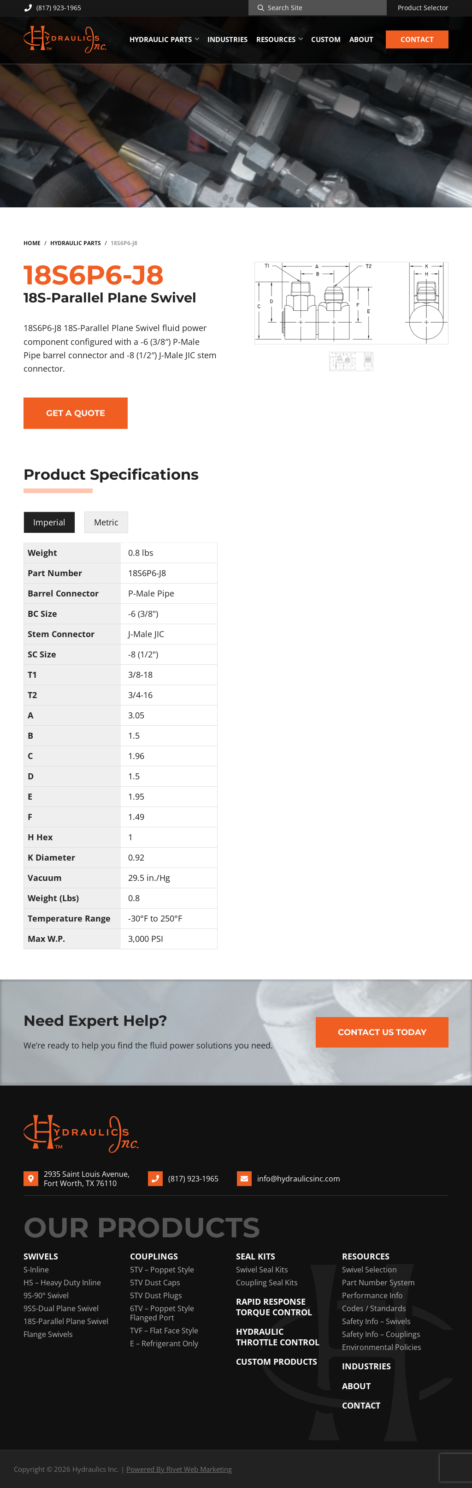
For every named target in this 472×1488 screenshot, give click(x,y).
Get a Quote (75, 413)
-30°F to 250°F (155, 918)
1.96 (136, 755)
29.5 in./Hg (149, 877)
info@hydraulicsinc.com (298, 1178)
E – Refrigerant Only (164, 1343)
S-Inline (36, 1269)
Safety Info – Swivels (376, 1321)
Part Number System (378, 1282)
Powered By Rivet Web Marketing (179, 1469)
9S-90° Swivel (46, 1295)
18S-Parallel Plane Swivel (66, 1321)
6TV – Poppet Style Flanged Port (162, 1313)
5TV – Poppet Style (162, 1269)
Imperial (49, 522)
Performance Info (372, 1295)
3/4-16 (140, 694)
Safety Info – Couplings (381, 1334)
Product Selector (423, 8)
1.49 (136, 816)
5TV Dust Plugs (156, 1295)
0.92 (136, 857)
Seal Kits (255, 1256)
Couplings (154, 1256)
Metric (106, 522)
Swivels (41, 1256)
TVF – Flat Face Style (164, 1330)
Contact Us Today (382, 1032)
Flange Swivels (48, 1334)
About (356, 1386)
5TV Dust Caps (155, 1282)
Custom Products (276, 1361)
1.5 (134, 735)
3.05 (136, 715)
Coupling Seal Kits (267, 1282)
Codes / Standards (374, 1308)
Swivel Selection (369, 1269)
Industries (366, 1366)
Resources (365, 1256)
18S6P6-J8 (147, 572)
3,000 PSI (145, 938)
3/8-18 (140, 674)
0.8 (134, 898)
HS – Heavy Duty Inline (62, 1282)
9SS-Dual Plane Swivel (61, 1308)
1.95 (136, 796)
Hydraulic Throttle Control (277, 1336)
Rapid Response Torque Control (274, 1306)
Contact (361, 1405)
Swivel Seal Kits (262, 1269)
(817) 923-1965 (52, 7)
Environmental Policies (381, 1347)
